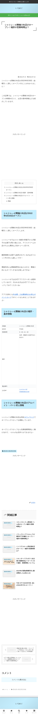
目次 (16, 183)
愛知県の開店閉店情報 (9, 451)
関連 (9, 201)
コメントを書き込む (19, 679)
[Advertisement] (19, 51)
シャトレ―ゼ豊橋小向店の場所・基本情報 (19, 192)
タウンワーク (29, 417)
